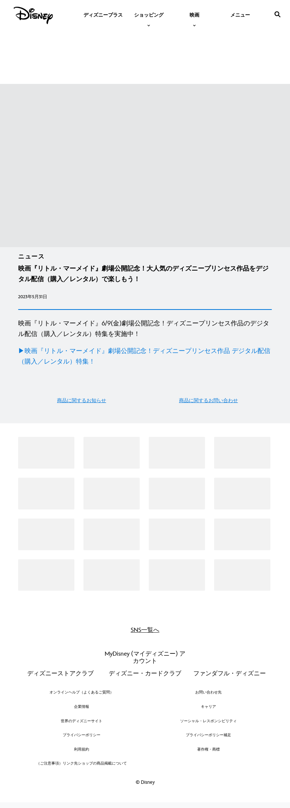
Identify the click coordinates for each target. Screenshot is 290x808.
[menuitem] (103, 14)
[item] (148, 14)
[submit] (277, 14)
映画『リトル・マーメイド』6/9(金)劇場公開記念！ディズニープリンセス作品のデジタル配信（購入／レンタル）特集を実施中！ (143, 329)
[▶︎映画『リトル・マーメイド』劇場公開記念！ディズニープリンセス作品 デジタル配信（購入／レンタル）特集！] (145, 356)
